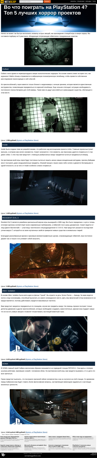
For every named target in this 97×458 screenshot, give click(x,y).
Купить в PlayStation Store (27, 140)
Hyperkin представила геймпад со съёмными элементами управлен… (11, 446)
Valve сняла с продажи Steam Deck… (59, 436)
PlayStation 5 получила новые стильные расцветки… (82, 446)
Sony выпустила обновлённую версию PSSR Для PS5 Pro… (9, 437)
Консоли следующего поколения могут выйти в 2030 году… (58, 446)
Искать (47, 1)
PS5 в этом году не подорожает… (83, 436)
